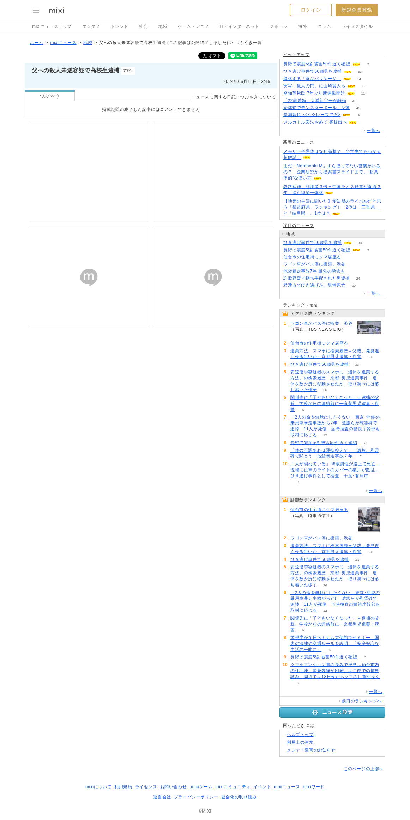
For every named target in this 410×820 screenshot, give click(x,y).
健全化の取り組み (239, 797)
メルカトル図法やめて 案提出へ (315, 122)
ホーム (36, 42)
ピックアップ (296, 54)
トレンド (119, 26)
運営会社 (162, 797)
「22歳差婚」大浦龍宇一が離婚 (314, 100)
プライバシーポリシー (196, 797)
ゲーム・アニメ (193, 26)
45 (358, 108)
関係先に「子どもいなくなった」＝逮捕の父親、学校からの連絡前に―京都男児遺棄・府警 (334, 403)
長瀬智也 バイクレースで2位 (311, 114)
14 (359, 79)
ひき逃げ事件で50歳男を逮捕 (312, 71)
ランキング (294, 305)
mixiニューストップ (52, 26)
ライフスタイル (357, 26)
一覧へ (373, 130)
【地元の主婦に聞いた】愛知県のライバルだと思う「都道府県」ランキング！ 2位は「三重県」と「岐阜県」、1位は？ (332, 207)
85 (349, 257)
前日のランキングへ (362, 701)
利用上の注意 (300, 742)
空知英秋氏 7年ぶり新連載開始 (314, 93)
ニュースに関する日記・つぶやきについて (234, 97)
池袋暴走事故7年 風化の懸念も (314, 271)
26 (325, 390)
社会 (143, 26)
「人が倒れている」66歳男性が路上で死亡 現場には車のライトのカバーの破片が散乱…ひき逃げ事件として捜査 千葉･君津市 (335, 469)
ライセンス (146, 786)
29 (354, 285)
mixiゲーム (202, 786)
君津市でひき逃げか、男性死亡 (314, 285)
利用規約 (123, 786)
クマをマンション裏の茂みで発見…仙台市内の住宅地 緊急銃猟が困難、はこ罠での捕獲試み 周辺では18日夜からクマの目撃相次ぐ (335, 670)
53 (365, 122)
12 (325, 435)
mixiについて (98, 786)
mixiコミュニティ (233, 786)
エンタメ (91, 26)
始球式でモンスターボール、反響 (316, 107)
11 (363, 93)
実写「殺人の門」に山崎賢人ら (314, 85)
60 (354, 264)
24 (358, 278)
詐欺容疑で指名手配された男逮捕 (316, 278)
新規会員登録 (356, 10)
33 (360, 71)
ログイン (311, 10)
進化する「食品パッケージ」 (312, 78)
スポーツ (279, 26)
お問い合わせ (173, 786)
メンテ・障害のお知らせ (311, 750)
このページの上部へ (364, 768)
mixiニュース (63, 42)
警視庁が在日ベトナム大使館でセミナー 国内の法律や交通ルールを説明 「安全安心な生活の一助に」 (334, 643)
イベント (262, 786)
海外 (302, 26)
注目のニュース (298, 225)
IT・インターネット (239, 26)
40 (354, 101)
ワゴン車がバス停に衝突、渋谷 (314, 264)
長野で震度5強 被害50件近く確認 (316, 63)
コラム (324, 26)
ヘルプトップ (300, 734)
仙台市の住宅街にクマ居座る (312, 257)
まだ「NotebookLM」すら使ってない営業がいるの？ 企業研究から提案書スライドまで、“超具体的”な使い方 (332, 171)
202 (353, 271)
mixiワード (314, 786)
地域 (162, 26)
